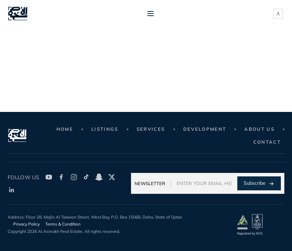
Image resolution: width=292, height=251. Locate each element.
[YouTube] (49, 177)
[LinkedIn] (11, 189)
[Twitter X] (111, 177)
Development (204, 129)
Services (151, 129)
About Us (259, 129)
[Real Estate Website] (18, 13)
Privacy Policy (26, 224)
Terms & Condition (62, 224)
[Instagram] (74, 177)
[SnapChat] (99, 177)
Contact (267, 142)
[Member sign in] (278, 13)
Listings (104, 129)
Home (64, 129)
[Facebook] (61, 177)
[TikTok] (86, 177)
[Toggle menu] (150, 13)
